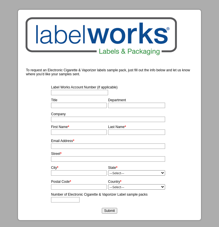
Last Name (116, 127)
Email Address (62, 141)
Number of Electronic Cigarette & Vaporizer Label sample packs (99, 194)
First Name (59, 127)
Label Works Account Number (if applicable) (84, 87)
